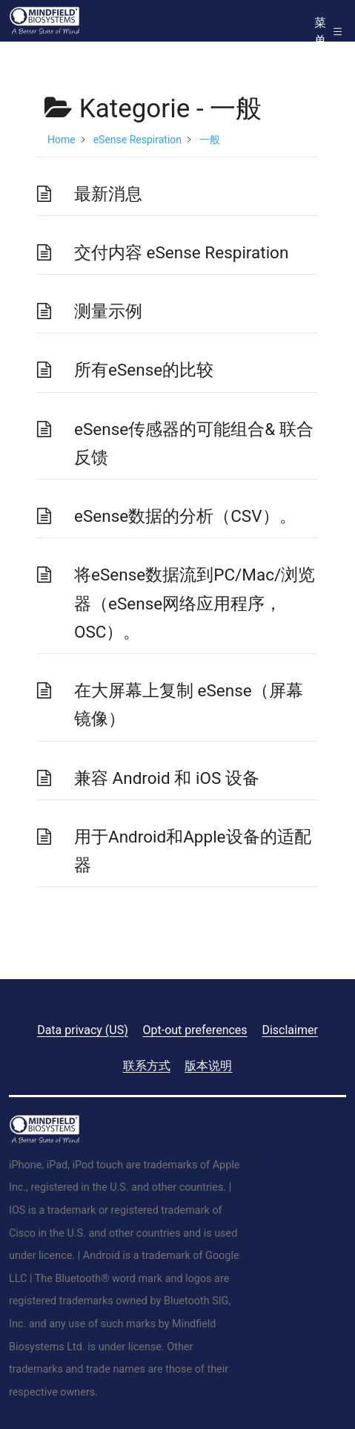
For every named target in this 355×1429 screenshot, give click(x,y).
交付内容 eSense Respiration (181, 252)
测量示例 (108, 311)
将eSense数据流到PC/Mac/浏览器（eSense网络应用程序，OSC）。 (194, 603)
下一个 (291, 924)
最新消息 (108, 193)
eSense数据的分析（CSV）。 (185, 516)
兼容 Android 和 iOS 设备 (166, 778)
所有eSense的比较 (143, 369)
